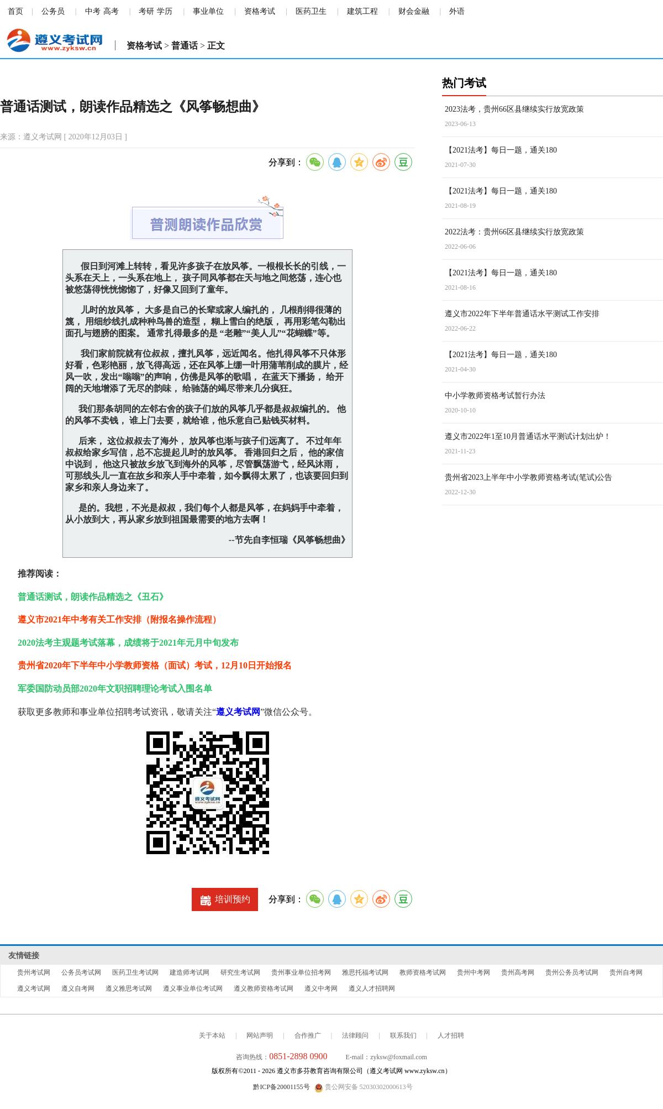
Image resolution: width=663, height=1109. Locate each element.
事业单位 (208, 11)
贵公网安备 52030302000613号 (363, 1087)
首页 (15, 11)
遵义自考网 (77, 988)
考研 (146, 11)
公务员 (53, 11)
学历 (164, 11)
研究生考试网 (240, 972)
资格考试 (259, 11)
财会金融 (413, 11)
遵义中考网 (321, 988)
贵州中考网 (473, 972)
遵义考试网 (238, 711)
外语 (457, 11)
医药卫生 (311, 11)
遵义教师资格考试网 (263, 988)
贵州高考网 (517, 972)
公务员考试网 (81, 972)
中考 (93, 11)
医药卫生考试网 (135, 972)
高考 (111, 11)
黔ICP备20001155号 (281, 1087)
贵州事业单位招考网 (301, 972)
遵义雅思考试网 (129, 988)
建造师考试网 (189, 972)
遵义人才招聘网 (372, 988)
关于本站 (212, 1035)
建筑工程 (362, 11)
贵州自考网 (626, 972)
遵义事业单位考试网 (193, 988)
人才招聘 (451, 1035)
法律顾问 (355, 1035)
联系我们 (403, 1035)
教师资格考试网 (422, 972)
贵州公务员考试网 (571, 972)
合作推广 (307, 1035)
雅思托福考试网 (365, 972)
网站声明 (259, 1035)
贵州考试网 (33, 972)
